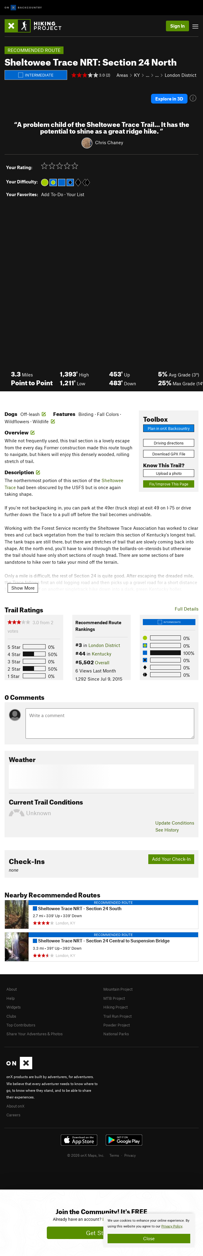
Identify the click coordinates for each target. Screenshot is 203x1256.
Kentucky (101, 653)
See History (167, 829)
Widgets (13, 1007)
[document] (149, 1230)
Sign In (177, 26)
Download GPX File (168, 453)
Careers (13, 1114)
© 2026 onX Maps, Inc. (85, 1155)
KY (137, 75)
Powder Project (116, 1025)
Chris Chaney (109, 142)
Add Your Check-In (171, 859)
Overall (102, 662)
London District (180, 75)
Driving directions (169, 443)
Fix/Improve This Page (168, 484)
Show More (23, 588)
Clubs (11, 1016)
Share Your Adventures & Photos (34, 1033)
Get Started (101, 1232)
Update (174, 822)
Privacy (130, 1155)
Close (149, 1238)
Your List (75, 194)
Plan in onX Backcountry (169, 428)
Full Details (186, 608)
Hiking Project (115, 1007)
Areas (122, 75)
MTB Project (114, 998)
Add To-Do (52, 194)
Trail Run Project (117, 1016)
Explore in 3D (169, 98)
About (11, 989)
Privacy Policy (171, 1226)
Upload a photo (169, 473)
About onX (15, 1106)
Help (10, 998)
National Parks (116, 1033)
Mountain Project (117, 989)
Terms (114, 1155)
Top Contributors (20, 1025)
